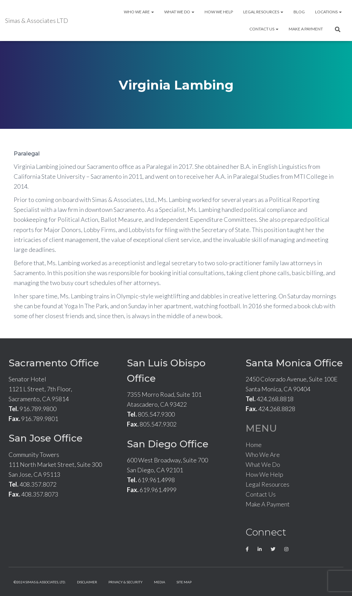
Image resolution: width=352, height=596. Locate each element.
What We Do (179, 11)
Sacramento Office (54, 363)
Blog (299, 11)
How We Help (219, 11)
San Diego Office (167, 444)
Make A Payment (306, 28)
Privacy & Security (125, 582)
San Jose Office (45, 438)
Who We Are (139, 11)
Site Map (184, 582)
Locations (328, 11)
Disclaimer (87, 582)
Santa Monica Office (294, 363)
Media (159, 582)
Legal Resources (263, 11)
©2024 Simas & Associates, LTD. (40, 582)
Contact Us (263, 28)
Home (254, 444)
